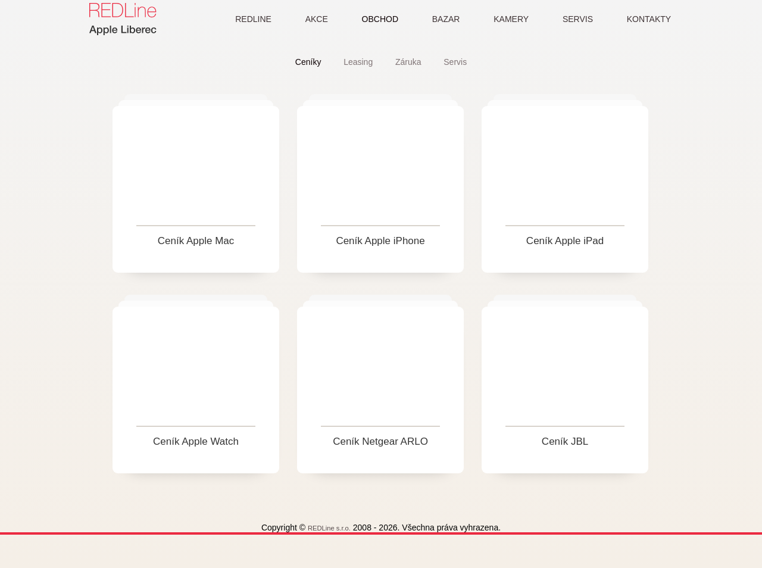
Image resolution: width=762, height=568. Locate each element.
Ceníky (306, 62)
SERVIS (576, 19)
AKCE (307, 19)
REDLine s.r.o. (340, 546)
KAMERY (507, 19)
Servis (457, 62)
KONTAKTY (649, 19)
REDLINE (242, 19)
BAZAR (440, 19)
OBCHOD (372, 19)
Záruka (409, 62)
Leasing (357, 62)
